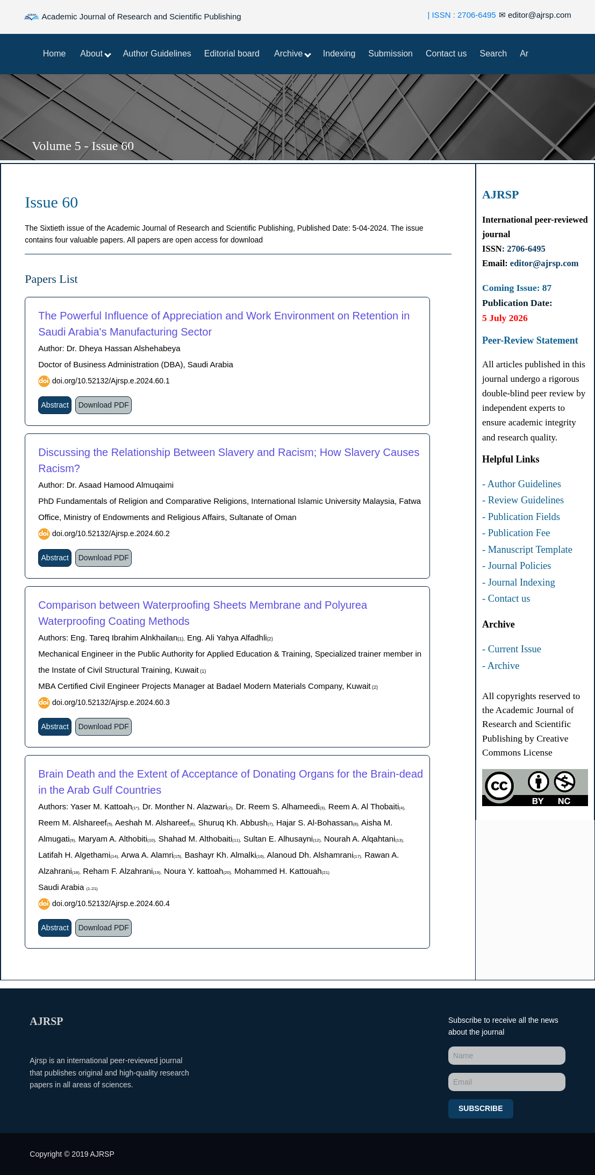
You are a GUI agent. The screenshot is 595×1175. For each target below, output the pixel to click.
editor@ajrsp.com (535, 14)
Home (54, 53)
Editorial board (232, 53)
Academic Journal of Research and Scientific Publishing (132, 17)
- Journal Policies (516, 565)
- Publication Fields (521, 516)
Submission (390, 53)
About (95, 53)
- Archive (500, 665)
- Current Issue (511, 649)
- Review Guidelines (523, 500)
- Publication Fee (516, 533)
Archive (292, 53)
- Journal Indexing (518, 582)
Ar (524, 53)
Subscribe (480, 1108)
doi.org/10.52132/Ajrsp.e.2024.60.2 (110, 533)
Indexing (339, 53)
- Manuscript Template (527, 549)
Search (493, 53)
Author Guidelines (157, 53)
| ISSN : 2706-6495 (461, 14)
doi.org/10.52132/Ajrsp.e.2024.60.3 (110, 702)
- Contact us (506, 598)
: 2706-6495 (524, 249)
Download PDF (103, 405)
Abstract (55, 405)
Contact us (446, 53)
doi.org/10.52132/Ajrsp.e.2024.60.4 (110, 903)
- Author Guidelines (521, 484)
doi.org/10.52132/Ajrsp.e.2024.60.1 (110, 380)
